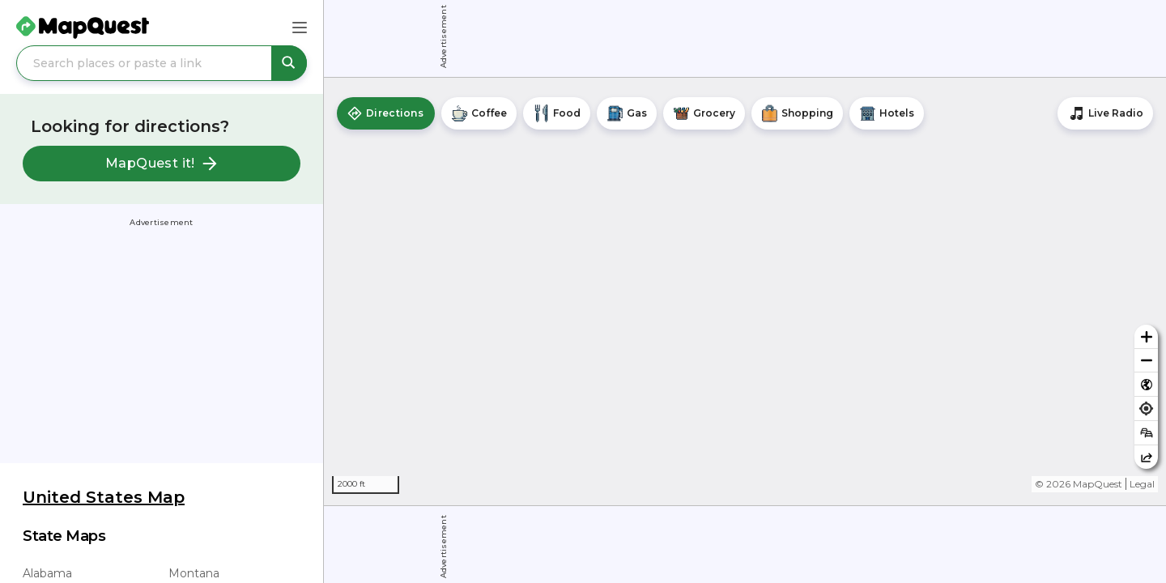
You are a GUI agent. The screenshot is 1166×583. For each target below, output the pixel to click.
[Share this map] (1146, 457)
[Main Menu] (299, 27)
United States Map (104, 497)
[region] (745, 291)
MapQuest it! (161, 163)
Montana (193, 573)
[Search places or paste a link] (161, 63)
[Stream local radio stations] (1105, 113)
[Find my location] (1146, 408)
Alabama (47, 573)
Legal (1142, 484)
